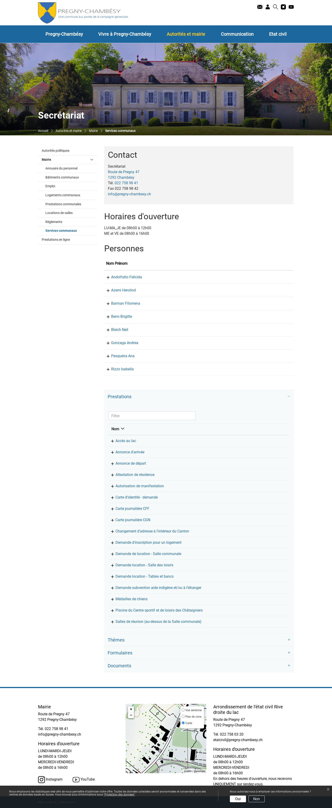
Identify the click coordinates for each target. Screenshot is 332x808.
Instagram (50, 779)
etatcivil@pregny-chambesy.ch (238, 740)
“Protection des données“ (119, 794)
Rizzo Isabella (117, 369)
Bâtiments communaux (62, 177)
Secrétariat (229, 441)
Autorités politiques (55, 151)
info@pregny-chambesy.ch (129, 194)
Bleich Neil (114, 329)
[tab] (199, 396)
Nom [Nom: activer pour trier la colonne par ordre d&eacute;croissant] (115, 429)
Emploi (50, 186)
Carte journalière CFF (128, 508)
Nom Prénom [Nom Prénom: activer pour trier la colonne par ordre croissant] (116, 263)
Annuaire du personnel (61, 168)
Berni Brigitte (116, 316)
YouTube (84, 779)
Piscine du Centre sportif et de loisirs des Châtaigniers (155, 610)
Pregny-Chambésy (64, 34)
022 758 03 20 (231, 734)
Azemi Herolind (118, 290)
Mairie (46, 160)
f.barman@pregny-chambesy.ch (260, 303)
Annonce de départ (126, 463)
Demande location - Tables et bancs (140, 576)
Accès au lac (121, 441)
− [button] (131, 715)
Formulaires (120, 653)
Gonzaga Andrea (119, 343)
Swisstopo (199, 771)
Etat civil (278, 34)
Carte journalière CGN (128, 520)
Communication (237, 34)
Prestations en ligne (56, 240)
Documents (119, 665)
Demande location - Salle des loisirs (140, 565)
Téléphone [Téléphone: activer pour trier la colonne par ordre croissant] (265, 429)
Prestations (119, 396)
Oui (238, 799)
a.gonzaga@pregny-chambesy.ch (261, 343)
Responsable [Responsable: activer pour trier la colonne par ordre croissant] (231, 429)
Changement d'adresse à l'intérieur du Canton (148, 531)
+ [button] (131, 709)
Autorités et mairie (186, 34)
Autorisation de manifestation (135, 486)
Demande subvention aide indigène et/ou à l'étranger (154, 587)
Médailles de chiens (127, 599)
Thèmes (116, 640)
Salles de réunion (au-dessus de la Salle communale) (154, 621)
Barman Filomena (120, 303)
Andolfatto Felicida (121, 277)
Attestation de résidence (130, 474)
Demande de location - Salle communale (144, 554)
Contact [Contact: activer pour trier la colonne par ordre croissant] (240, 263)
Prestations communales (63, 204)
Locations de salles (59, 213)
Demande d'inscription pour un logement (144, 542)
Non (256, 799)
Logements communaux (62, 195)
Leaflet (188, 771)
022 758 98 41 (126, 183)
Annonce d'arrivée (125, 452)
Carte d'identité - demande (132, 497)
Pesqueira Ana (118, 356)
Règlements (53, 222)
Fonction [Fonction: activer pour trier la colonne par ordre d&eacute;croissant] (148, 263)
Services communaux (70, 230)
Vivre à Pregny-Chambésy (124, 34)
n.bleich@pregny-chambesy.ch (259, 329)
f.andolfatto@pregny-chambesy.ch (262, 277)
